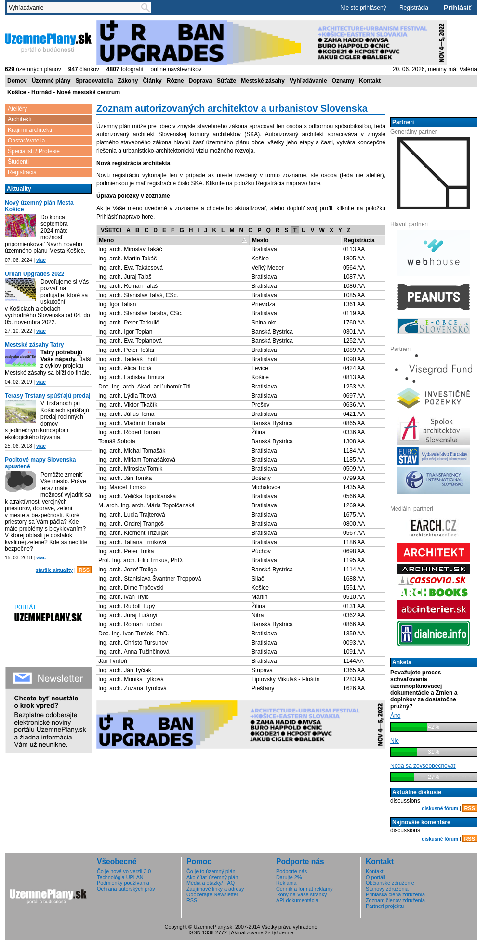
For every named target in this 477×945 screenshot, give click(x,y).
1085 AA (354, 295)
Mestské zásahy (263, 81)
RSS (84, 570)
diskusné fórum (440, 808)
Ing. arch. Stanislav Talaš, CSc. (138, 295)
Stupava (262, 670)
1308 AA (354, 441)
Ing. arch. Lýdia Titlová (127, 395)
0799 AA (354, 478)
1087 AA (354, 276)
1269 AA (354, 505)
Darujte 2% (289, 877)
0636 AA (354, 404)
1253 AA (354, 386)
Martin (259, 597)
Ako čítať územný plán (212, 877)
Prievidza (263, 304)
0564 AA (354, 267)
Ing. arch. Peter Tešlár (126, 350)
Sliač (258, 578)
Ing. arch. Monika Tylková (131, 679)
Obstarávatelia (26, 140)
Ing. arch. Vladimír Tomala (131, 423)
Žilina (258, 432)
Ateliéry (17, 108)
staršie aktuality (54, 570)
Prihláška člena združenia (395, 894)
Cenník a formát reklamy (304, 889)
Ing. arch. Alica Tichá (125, 368)
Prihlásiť (458, 8)
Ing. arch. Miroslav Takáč (130, 249)
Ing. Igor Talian (117, 304)
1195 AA (354, 560)
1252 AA (354, 340)
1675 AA (354, 514)
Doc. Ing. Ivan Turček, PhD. (133, 633)
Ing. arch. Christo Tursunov (133, 642)
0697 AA (354, 395)
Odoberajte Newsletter (212, 894)
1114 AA (354, 569)
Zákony (128, 81)
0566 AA (354, 496)
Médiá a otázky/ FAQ (210, 883)
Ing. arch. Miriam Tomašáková (136, 459)
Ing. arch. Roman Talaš (128, 286)
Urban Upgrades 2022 (34, 274)
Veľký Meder (268, 267)
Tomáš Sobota (116, 441)
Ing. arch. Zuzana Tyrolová (132, 688)
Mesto (260, 240)
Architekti (19, 119)
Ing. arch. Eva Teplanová (130, 340)
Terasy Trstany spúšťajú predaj (48, 395)
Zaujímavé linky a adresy (215, 889)
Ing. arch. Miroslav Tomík (130, 469)
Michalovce (266, 487)
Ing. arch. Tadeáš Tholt (127, 359)
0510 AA (354, 597)
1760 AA (354, 322)
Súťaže (226, 81)
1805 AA (354, 258)
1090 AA (354, 359)
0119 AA (354, 313)
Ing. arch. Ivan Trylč (123, 597)
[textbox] (75, 7)
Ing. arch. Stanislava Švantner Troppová (149, 578)
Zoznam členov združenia (395, 900)
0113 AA (354, 249)
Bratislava (264, 249)
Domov (17, 81)
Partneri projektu (385, 906)
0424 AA (354, 368)
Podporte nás (291, 871)
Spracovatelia (94, 81)
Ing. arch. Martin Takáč (127, 258)
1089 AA (354, 350)
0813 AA (354, 377)
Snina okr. (264, 322)
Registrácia (413, 7)
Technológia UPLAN (120, 877)
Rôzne (175, 81)
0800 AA (354, 523)
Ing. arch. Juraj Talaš (125, 276)
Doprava (200, 81)
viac (41, 260)
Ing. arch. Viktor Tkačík (127, 404)
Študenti (18, 161)
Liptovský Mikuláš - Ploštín (285, 679)
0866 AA (354, 624)
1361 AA (354, 304)
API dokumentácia (297, 900)
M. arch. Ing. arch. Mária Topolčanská (146, 505)
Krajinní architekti (30, 130)
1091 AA (354, 651)
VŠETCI (111, 230)
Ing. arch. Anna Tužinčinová (133, 651)
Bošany (261, 478)
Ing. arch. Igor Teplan (125, 331)
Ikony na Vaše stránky (301, 894)
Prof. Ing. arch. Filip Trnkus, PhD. (141, 560)
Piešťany (263, 688)
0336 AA (354, 432)
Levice (260, 368)
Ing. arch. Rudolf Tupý (126, 606)
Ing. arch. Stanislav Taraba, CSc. (140, 313)
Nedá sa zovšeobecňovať (423, 766)
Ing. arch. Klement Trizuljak (133, 533)
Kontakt (370, 81)
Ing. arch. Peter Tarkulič (128, 322)
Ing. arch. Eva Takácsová (130, 267)
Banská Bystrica (272, 331)
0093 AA (354, 642)
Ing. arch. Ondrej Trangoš (131, 523)
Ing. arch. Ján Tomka (125, 478)
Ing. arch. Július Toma (126, 414)
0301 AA (354, 331)
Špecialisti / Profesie (34, 151)
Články (152, 81)
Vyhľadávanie (308, 81)
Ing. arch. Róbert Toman (129, 432)
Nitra (258, 615)
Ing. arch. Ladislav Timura (131, 377)
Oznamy (343, 81)
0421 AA (354, 414)
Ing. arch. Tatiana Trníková (132, 542)
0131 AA (354, 606)
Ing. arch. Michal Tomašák (131, 450)
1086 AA (354, 286)
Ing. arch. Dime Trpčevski (130, 587)
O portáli (375, 877)
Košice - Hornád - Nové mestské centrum (63, 92)
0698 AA (354, 551)
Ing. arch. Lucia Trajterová (131, 514)
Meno (106, 240)
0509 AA (354, 469)
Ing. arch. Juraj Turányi (127, 615)
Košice (260, 258)
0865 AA (354, 423)
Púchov (261, 551)
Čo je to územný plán (210, 871)
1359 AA (354, 633)
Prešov (260, 404)
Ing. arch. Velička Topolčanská (137, 496)
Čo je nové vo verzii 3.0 (124, 871)
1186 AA (354, 542)
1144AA (353, 661)
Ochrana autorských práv (126, 889)
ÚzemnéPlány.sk (48, 42)
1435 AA (354, 487)
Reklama (286, 883)
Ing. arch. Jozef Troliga (127, 569)
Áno (395, 715)
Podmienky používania (123, 883)
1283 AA (354, 679)
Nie (394, 741)
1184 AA (354, 450)
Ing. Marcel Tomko (122, 487)
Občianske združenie (390, 883)
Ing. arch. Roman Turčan (130, 624)
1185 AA (354, 459)
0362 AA (354, 615)
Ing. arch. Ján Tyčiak (124, 670)
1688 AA (354, 578)
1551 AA (354, 587)
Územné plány (51, 81)
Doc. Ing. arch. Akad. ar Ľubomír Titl (144, 386)
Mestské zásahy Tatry (34, 344)
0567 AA (354, 533)
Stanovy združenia (387, 889)
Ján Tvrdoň (112, 661)
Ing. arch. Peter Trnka (126, 551)
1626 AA (354, 688)
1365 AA (354, 670)
